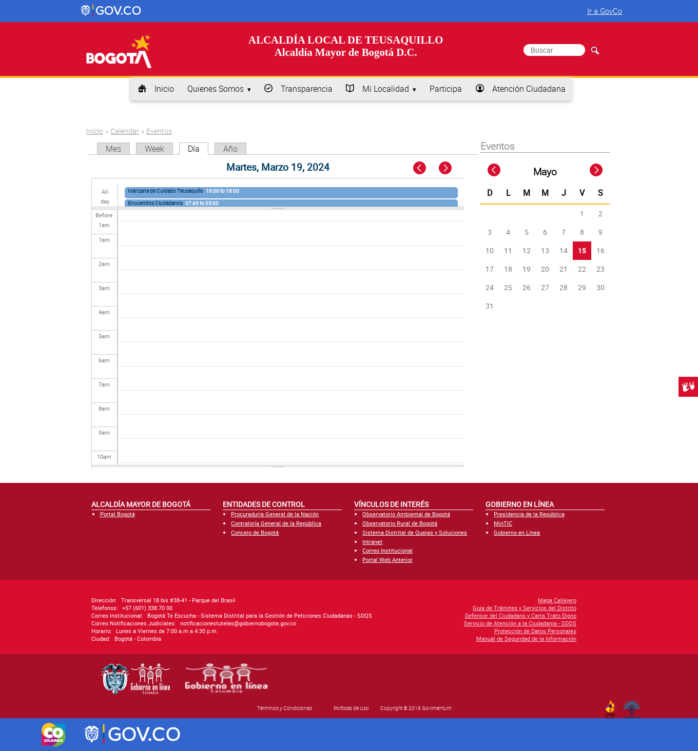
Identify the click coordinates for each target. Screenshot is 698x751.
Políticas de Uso (351, 708)
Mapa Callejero (488, 600)
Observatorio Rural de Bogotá (399, 523)
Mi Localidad (385, 88)
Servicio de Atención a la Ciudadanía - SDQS (451, 623)
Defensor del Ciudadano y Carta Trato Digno (451, 615)
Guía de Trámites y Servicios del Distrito (455, 608)
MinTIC (503, 523)
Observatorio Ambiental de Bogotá (406, 514)
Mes (113, 148)
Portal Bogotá (117, 514)
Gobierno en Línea (517, 532)
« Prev (420, 168)
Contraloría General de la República (276, 523)
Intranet (372, 541)
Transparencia (307, 88)
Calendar (124, 131)
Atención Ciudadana (529, 88)
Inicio (164, 88)
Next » (451, 168)
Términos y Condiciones (284, 708)
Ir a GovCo (604, 11)
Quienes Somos (215, 88)
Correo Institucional (387, 550)
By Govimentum (634, 706)
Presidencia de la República (529, 514)
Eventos (159, 131)
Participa (446, 88)
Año (230, 148)
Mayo (545, 171)
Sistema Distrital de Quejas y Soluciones (414, 532)
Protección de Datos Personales (466, 631)
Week (154, 148)
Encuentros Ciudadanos (155, 203)
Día (198, 148)
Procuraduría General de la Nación (275, 514)
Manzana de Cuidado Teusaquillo (165, 190)
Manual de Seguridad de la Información (457, 638)
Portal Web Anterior (387, 559)
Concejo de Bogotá (255, 532)
